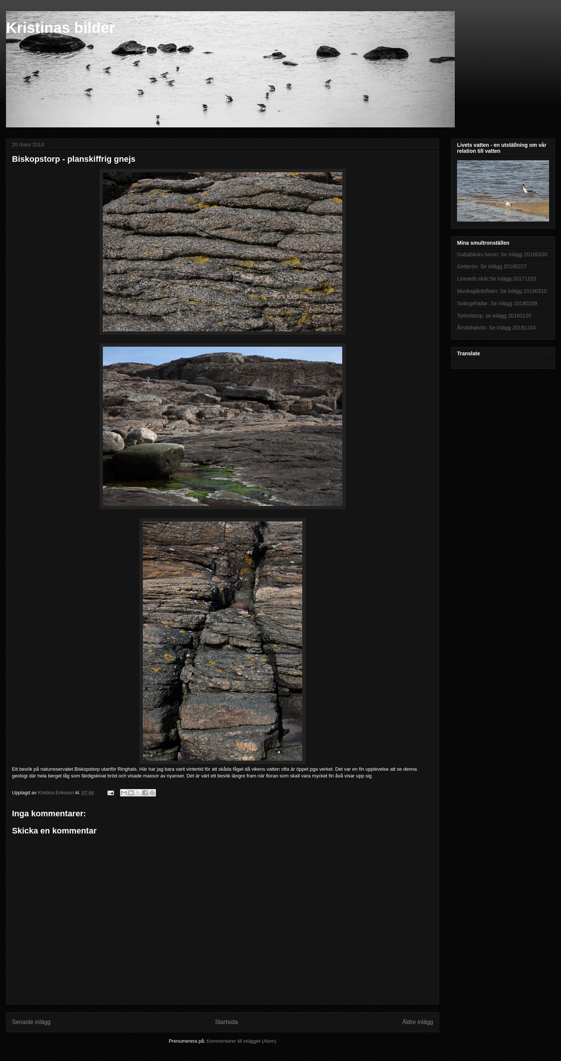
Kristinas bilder (60, 27)
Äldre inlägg (417, 1022)
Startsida (226, 1022)
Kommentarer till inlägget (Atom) (241, 1041)
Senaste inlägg (31, 1022)
